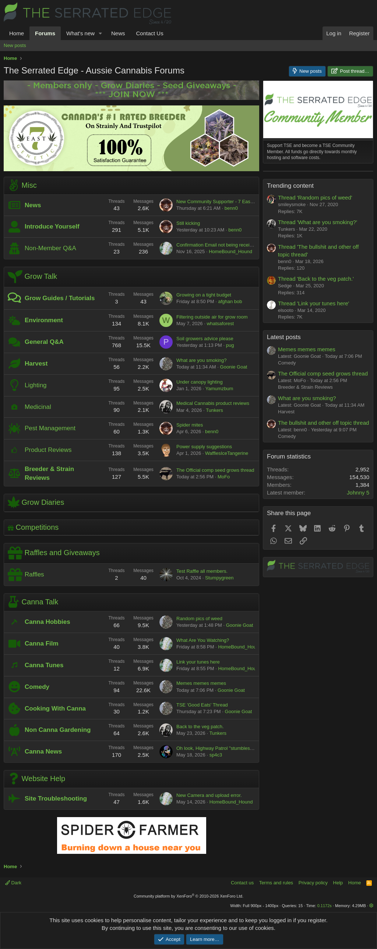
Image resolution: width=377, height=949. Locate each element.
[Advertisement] (318, 217)
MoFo (224, 476)
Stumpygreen (219, 577)
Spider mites (189, 425)
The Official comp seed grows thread (215, 470)
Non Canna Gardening (58, 729)
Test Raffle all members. (202, 571)
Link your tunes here (198, 662)
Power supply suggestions (204, 446)
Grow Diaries (43, 502)
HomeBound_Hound (230, 251)
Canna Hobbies (47, 621)
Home (16, 33)
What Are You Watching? (202, 640)
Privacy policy (313, 882)
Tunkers (214, 410)
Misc (29, 185)
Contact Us (149, 33)
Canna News (43, 751)
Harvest (36, 363)
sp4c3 (215, 755)
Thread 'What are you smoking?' (317, 314)
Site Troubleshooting (56, 798)
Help (338, 882)
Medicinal (38, 406)
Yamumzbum (219, 388)
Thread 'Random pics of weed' (315, 289)
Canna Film (42, 643)
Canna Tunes (44, 665)
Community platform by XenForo (188, 896)
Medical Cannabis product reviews (212, 403)
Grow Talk (41, 276)
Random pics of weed (199, 618)
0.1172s (324, 905)
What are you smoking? (201, 360)
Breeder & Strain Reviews (305, 479)
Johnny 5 (358, 584)
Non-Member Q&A (50, 248)
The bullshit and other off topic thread (323, 514)
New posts (15, 45)
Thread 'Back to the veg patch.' (316, 370)
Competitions (37, 527)
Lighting (36, 385)
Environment (44, 320)
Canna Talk (40, 602)
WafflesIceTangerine (226, 453)
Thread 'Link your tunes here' (313, 395)
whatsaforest (220, 323)
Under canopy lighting (199, 382)
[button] (100, 33)
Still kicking (188, 223)
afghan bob (230, 301)
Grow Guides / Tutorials (60, 298)
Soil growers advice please (204, 338)
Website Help (44, 778)
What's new (80, 33)
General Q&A (44, 341)
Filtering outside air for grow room (212, 317)
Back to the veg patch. (200, 726)
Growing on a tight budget (203, 295)
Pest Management (50, 428)
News (118, 33)
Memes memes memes (201, 683)
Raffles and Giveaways (62, 553)
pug (230, 345)
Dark (13, 882)
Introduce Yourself (52, 226)
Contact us (242, 882)
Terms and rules (276, 882)
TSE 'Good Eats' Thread (202, 705)
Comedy (37, 686)
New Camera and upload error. (209, 795)
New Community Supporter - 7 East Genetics (224, 201)
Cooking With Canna (55, 708)
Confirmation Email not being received (216, 245)
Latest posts (284, 428)
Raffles (34, 574)
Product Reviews (48, 449)
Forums (45, 33)
